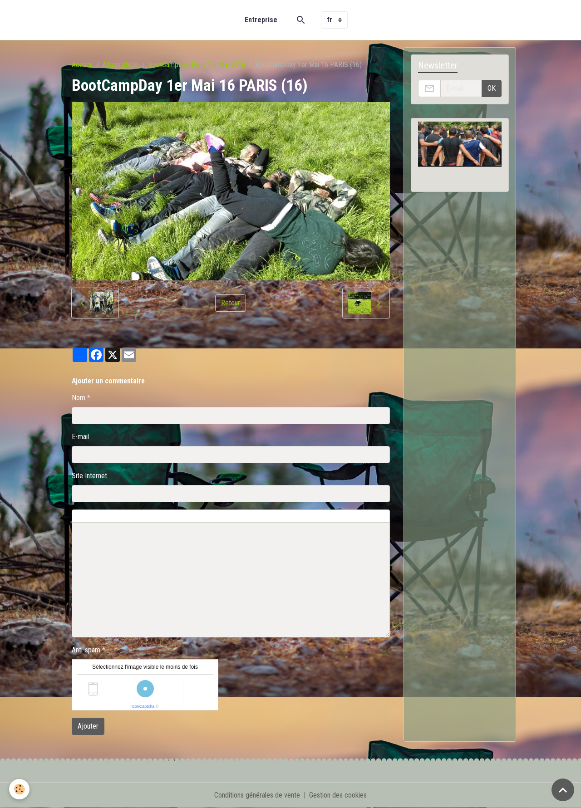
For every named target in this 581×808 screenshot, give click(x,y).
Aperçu (278, 516)
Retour (230, 303)
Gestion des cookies (338, 795)
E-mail (80, 436)
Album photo (120, 64)
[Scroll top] (562, 790)
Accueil (82, 64)
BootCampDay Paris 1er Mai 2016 (196, 64)
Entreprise (261, 19)
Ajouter (88, 726)
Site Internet (89, 475)
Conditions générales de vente (257, 795)
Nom (78, 397)
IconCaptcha (143, 706)
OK (491, 88)
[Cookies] (19, 789)
